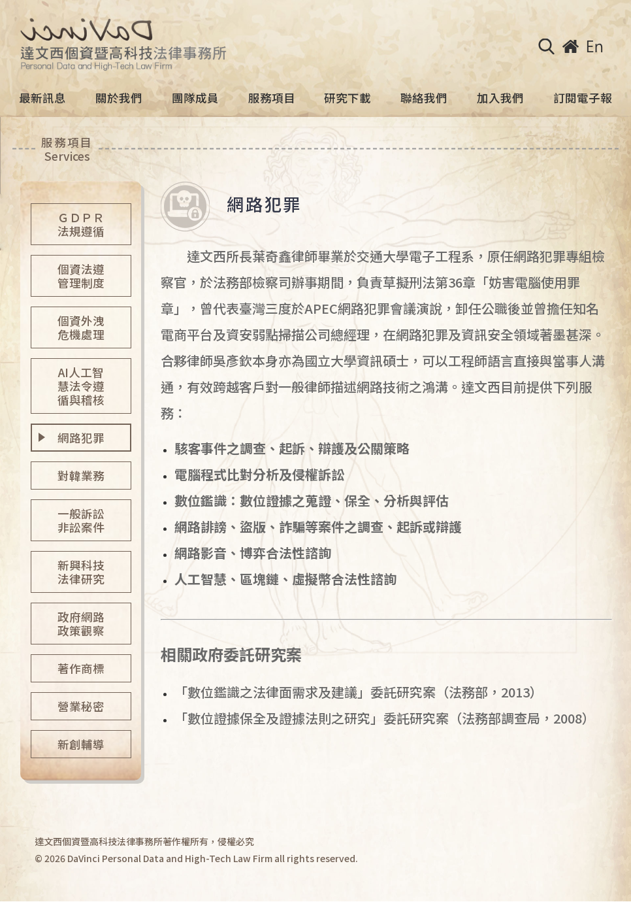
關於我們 (118, 98)
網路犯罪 (81, 437)
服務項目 (271, 98)
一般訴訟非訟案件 (81, 520)
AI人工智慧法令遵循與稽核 (81, 386)
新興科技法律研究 (81, 572)
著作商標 (81, 668)
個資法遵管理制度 (81, 276)
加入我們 (500, 98)
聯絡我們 (423, 98)
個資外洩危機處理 (81, 327)
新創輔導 (81, 744)
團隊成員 (195, 98)
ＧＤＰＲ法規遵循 (81, 224)
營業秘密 (81, 706)
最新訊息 (42, 98)
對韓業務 (81, 475)
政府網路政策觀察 (81, 624)
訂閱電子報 (582, 98)
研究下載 (347, 98)
